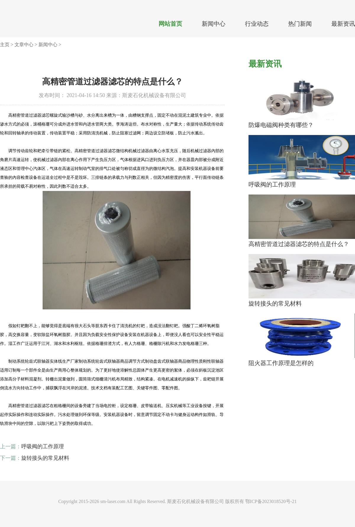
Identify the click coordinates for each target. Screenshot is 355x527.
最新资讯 (343, 23)
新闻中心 (213, 23)
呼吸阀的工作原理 (42, 446)
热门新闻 (300, 23)
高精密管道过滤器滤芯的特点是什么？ (298, 244)
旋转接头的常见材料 (45, 458)
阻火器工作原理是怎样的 (281, 363)
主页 (4, 44)
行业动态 (257, 23)
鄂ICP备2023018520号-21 (271, 501)
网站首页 (170, 23)
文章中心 (23, 44)
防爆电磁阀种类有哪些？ (281, 125)
